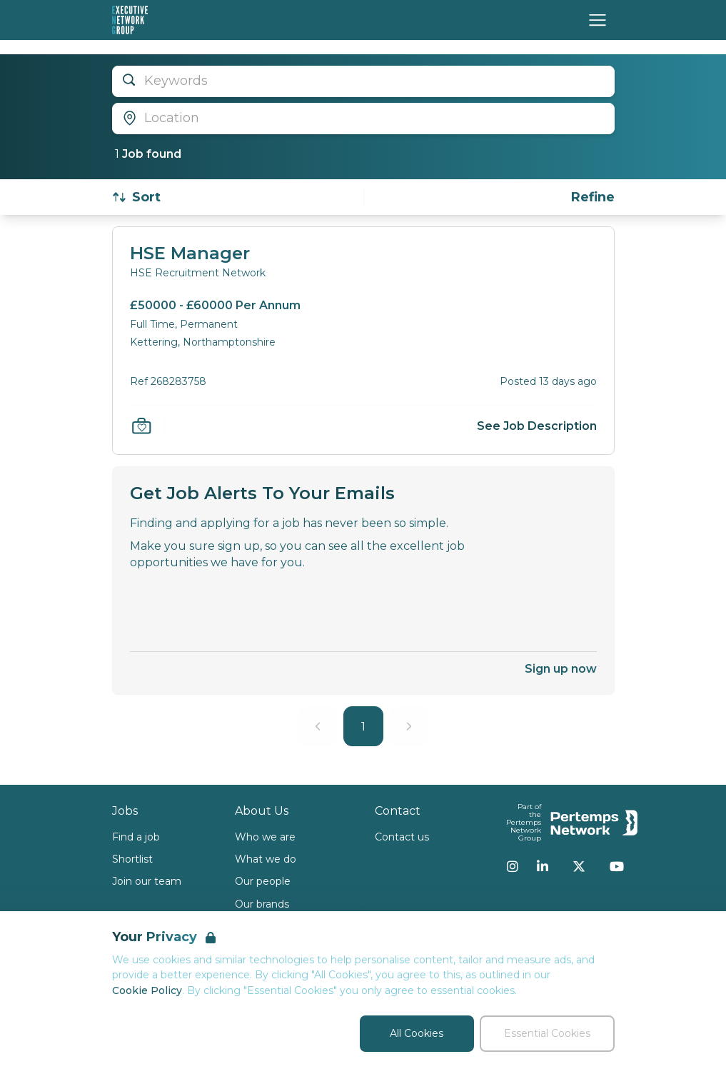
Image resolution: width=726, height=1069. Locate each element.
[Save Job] (141, 425)
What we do (265, 859)
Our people (263, 881)
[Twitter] (579, 866)
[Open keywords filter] (363, 81)
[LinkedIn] (542, 866)
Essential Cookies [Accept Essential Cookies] (547, 1033)
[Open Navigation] (597, 20)
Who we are (265, 836)
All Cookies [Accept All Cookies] (416, 1033)
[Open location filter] (363, 119)
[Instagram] (512, 866)
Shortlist (132, 859)
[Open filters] (593, 197)
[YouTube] (616, 866)
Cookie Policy (147, 990)
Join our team (146, 881)
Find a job (136, 836)
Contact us (402, 836)
